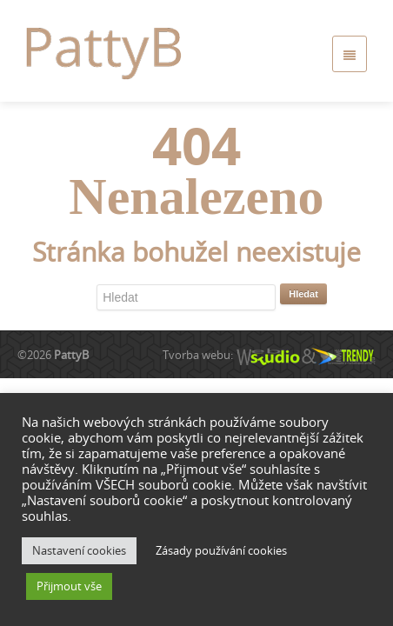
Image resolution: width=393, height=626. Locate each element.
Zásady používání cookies (221, 550)
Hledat (303, 294)
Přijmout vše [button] (69, 586)
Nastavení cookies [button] (79, 550)
